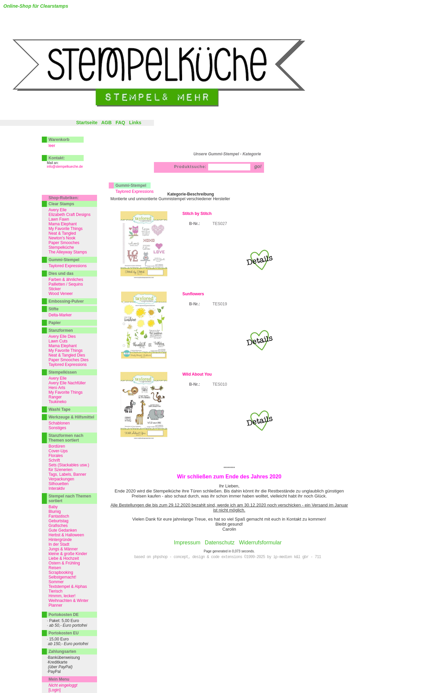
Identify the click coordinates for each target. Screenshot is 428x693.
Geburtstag (58, 521)
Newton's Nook (62, 238)
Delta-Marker (60, 315)
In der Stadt (59, 544)
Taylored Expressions (134, 191)
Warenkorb (59, 139)
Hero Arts (57, 387)
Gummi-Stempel (130, 185)
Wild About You (197, 374)
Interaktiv (57, 488)
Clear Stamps (61, 204)
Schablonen (59, 423)
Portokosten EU (64, 633)
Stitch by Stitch (196, 213)
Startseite (86, 122)
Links (135, 122)
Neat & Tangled (62, 233)
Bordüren (57, 446)
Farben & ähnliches (66, 279)
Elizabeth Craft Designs (69, 214)
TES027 (219, 223)
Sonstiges (57, 428)
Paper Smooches (64, 242)
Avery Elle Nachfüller (67, 383)
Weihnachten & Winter (68, 600)
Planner (55, 605)
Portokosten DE (64, 614)
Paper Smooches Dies (68, 360)
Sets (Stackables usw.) (69, 465)
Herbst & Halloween (66, 535)
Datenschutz (220, 542)
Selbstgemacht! (62, 577)
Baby (53, 507)
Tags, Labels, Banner (67, 474)
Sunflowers (193, 294)
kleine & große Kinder (68, 553)
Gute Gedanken (63, 530)
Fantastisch (59, 516)
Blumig (55, 511)
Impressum (187, 542)
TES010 (219, 384)
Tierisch (56, 591)
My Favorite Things (66, 228)
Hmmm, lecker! (62, 596)
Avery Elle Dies (62, 336)
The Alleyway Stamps (68, 252)
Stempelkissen (63, 372)
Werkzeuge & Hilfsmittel (71, 417)
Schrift (54, 460)
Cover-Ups (58, 451)
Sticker (55, 289)
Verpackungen (61, 479)
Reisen (55, 567)
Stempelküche (61, 247)
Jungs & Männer (63, 549)
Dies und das (61, 273)
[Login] (55, 690)
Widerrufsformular (260, 542)
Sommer (56, 582)
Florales (56, 455)
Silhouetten (59, 483)
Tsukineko (57, 401)
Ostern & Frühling (64, 563)
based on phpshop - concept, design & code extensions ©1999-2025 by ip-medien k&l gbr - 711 (227, 557)
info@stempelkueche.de (65, 166)
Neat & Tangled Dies (67, 355)
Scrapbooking (61, 572)
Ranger (55, 397)
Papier (55, 322)
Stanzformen (61, 330)
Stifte (54, 309)
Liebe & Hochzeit (64, 558)
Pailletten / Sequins (66, 284)
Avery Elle (58, 210)
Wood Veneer (61, 293)
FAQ (120, 122)
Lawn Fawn (59, 219)
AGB (106, 122)
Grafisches (58, 525)
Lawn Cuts (58, 341)
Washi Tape (59, 409)
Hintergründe (60, 539)
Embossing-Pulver (66, 301)
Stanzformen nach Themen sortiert (66, 438)
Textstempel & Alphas (68, 586)
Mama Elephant (63, 224)
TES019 (219, 304)
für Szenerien (60, 469)
